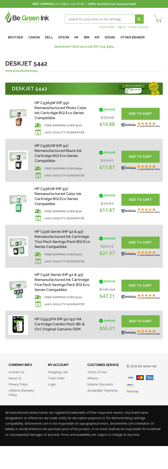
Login (52, 407)
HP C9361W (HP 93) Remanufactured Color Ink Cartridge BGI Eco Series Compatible (60, 202)
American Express (149, 400)
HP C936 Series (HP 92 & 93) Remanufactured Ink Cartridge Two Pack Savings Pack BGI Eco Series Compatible (61, 250)
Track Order (104, 27)
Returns (92, 401)
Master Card (140, 400)
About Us (15, 401)
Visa (130, 400)
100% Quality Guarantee (64, 135)
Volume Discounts (100, 407)
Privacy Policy (18, 407)
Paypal (130, 407)
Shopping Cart (58, 395)
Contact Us (16, 395)
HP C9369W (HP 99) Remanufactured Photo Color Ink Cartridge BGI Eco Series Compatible (60, 111)
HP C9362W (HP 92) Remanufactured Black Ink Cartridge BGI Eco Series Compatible (60, 156)
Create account (137, 27)
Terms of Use (97, 395)
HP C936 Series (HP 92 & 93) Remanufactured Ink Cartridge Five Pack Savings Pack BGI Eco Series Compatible (61, 300)
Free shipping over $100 (63, 128)
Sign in (119, 27)
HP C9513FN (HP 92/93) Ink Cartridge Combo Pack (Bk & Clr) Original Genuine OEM (61, 346)
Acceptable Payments (102, 413)
